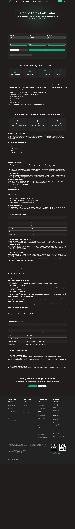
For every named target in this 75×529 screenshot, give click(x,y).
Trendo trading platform (51, 166)
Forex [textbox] (12, 37)
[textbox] (37, 37)
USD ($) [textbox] (49, 37)
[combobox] (19, 37)
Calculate (47, 49)
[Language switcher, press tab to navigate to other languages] (65, 1)
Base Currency (49, 35)
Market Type (12, 35)
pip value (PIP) (43, 135)
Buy (14, 49)
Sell (23, 49)
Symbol (29, 35)
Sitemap (65, 459)
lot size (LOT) (33, 135)
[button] (22, 1)
